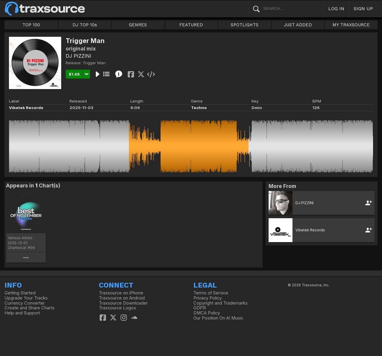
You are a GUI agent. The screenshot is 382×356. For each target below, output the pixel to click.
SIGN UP (363, 8)
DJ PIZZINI (78, 56)
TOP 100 (31, 24)
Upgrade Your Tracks (26, 298)
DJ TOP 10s (85, 24)
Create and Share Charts (29, 308)
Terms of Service (210, 293)
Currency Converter (24, 303)
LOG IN (336, 8)
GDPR (199, 308)
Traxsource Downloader (123, 303)
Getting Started (20, 293)
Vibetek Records (26, 107)
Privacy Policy (207, 298)
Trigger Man (94, 62)
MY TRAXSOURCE (351, 24)
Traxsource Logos (117, 308)
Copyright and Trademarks (220, 303)
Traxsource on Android (122, 298)
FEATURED (191, 24)
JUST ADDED (298, 24)
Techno (199, 107)
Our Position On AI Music (218, 318)
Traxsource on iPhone (121, 293)
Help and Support (22, 313)
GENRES (138, 24)
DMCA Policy (206, 313)
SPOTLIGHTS (244, 24)
